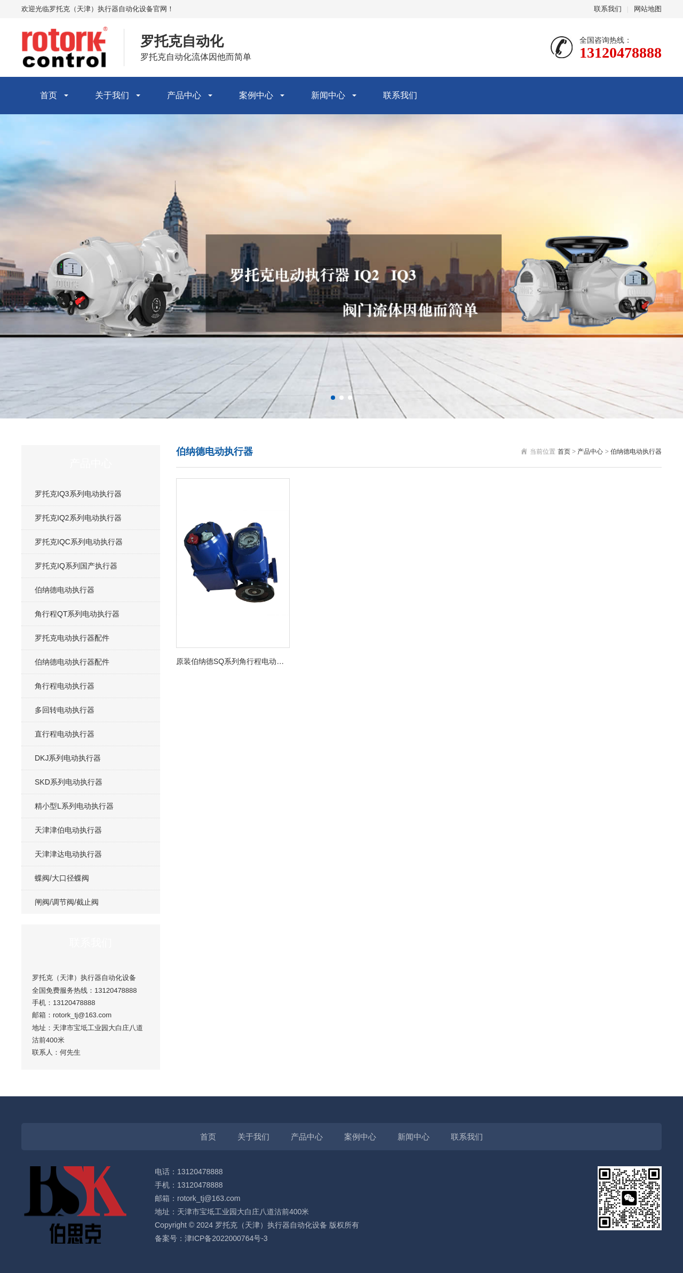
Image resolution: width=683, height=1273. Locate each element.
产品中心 (184, 95)
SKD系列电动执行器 (68, 782)
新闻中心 (328, 95)
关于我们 (112, 95)
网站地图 (648, 9)
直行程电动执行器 (64, 734)
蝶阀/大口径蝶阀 (62, 878)
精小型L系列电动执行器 (74, 806)
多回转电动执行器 (64, 710)
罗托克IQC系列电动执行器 (79, 541)
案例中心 (256, 95)
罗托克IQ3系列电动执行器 (78, 493)
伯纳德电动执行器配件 (72, 662)
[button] (333, 398)
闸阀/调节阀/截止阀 (67, 902)
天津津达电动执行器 (68, 854)
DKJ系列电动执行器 (68, 758)
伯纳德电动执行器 (64, 590)
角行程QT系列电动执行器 (77, 614)
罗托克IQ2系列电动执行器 (78, 517)
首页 (48, 95)
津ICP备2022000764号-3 (226, 1238)
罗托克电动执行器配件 (72, 638)
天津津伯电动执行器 (68, 830)
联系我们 (608, 9)
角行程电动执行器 (64, 686)
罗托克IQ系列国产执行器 (76, 566)
